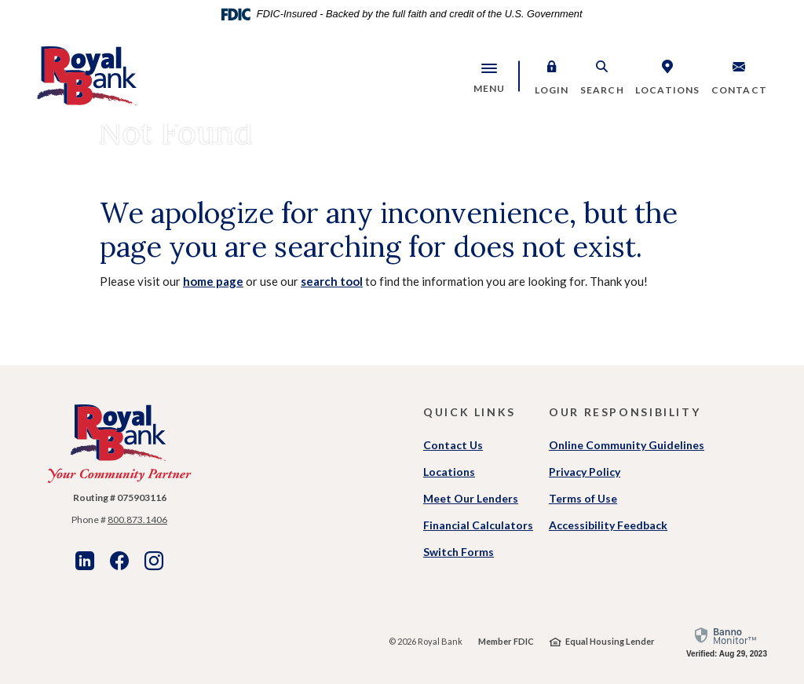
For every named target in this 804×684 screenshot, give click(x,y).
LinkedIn (84, 560)
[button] (552, 76)
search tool (332, 281)
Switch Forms (458, 551)
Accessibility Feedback (608, 525)
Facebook (119, 560)
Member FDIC (506, 641)
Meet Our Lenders (470, 498)
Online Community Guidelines (626, 445)
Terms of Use (583, 498)
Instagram (153, 560)
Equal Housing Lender (610, 641)
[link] (726, 642)
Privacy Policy (584, 471)
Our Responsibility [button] (624, 412)
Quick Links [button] (469, 412)
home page (213, 281)
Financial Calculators (478, 525)
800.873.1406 (137, 519)
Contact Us (453, 445)
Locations (449, 471)
